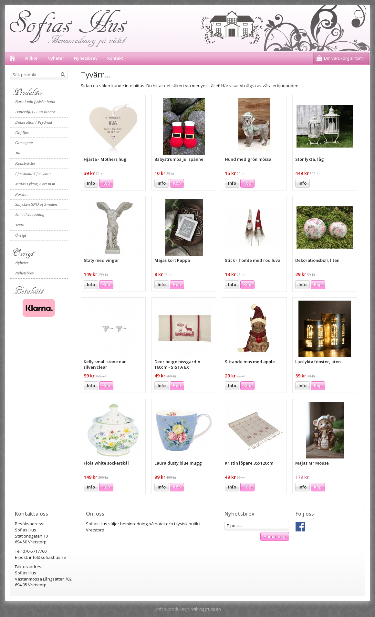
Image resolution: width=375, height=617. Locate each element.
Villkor (31, 58)
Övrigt (20, 235)
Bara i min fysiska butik (35, 101)
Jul (17, 152)
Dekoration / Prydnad (33, 122)
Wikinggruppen (206, 609)
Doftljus (22, 132)
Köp (106, 183)
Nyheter (55, 58)
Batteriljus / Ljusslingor (35, 111)
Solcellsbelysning (29, 214)
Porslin (21, 194)
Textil (19, 224)
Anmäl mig (275, 536)
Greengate (24, 142)
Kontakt (115, 58)
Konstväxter (25, 163)
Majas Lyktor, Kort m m (35, 183)
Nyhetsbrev (86, 58)
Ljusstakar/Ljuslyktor (33, 173)
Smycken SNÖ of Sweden (36, 204)
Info (91, 183)
